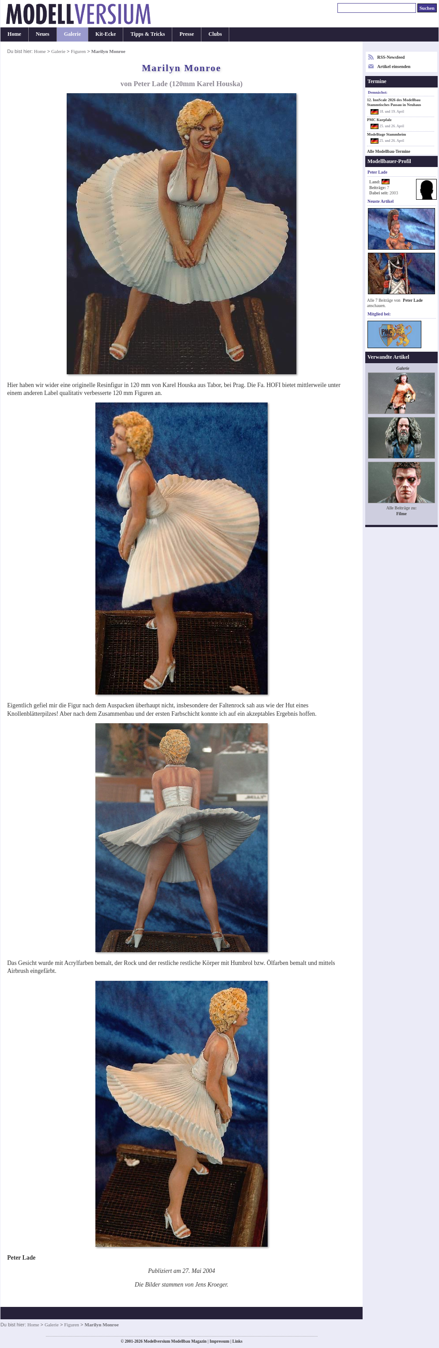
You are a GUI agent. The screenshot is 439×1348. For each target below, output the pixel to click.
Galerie (72, 34)
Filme (401, 513)
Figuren (78, 51)
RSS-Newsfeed (391, 57)
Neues (42, 34)
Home (14, 34)
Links (237, 1341)
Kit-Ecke (105, 34)
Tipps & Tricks (147, 34)
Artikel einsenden (393, 66)
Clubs (215, 34)
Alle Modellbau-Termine (388, 151)
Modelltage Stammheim (386, 134)
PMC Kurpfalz (379, 120)
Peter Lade (413, 300)
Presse (186, 34)
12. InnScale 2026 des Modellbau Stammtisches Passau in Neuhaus (394, 102)
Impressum (219, 1341)
